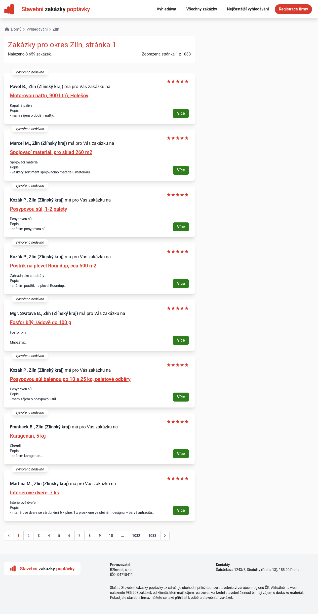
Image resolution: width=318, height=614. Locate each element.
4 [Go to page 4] (49, 536)
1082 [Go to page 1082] (136, 536)
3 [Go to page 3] (39, 536)
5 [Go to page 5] (59, 536)
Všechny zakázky (201, 9)
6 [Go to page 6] (69, 536)
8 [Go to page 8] (90, 536)
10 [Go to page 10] (111, 536)
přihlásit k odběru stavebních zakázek (204, 598)
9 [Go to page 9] (100, 536)
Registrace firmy (293, 9)
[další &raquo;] (165, 535)
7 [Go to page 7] (79, 536)
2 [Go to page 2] (29, 536)
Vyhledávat (166, 9)
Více (181, 113)
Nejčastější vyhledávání (248, 9)
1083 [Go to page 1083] (152, 536)
